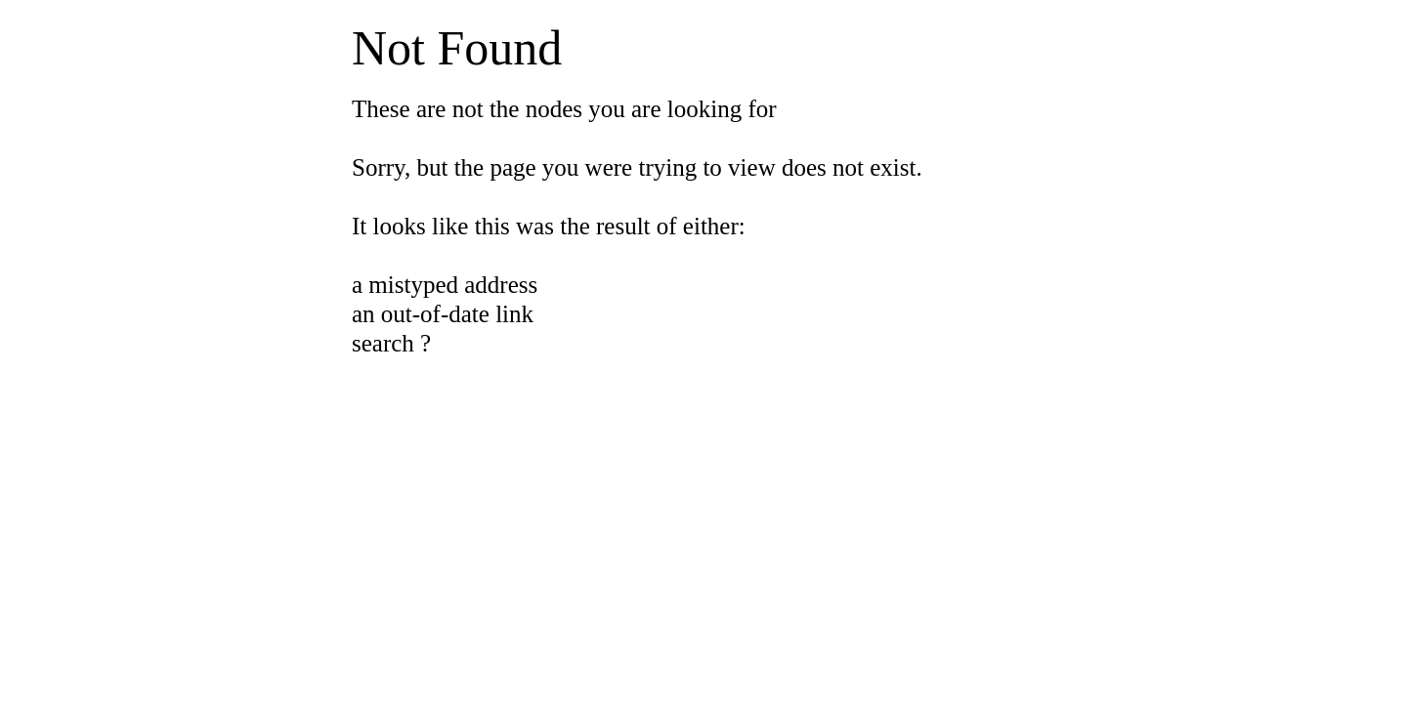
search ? (391, 343)
